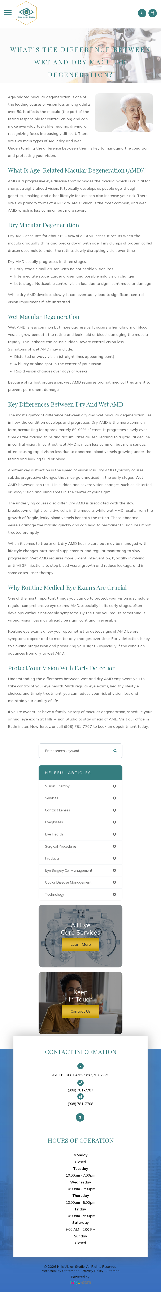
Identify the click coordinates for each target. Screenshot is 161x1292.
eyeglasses (54, 822)
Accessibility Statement (60, 1271)
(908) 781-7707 (80, 1090)
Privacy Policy (93, 1271)
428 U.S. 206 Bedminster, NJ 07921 (80, 1075)
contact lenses (57, 810)
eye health (54, 834)
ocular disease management (68, 882)
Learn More (80, 944)
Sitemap (112, 1271)
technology (54, 894)
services (51, 798)
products (52, 858)
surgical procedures (61, 846)
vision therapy (57, 786)
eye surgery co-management (68, 870)
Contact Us (81, 1011)
